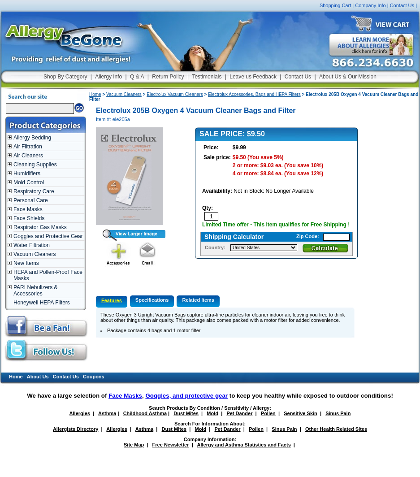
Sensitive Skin (300, 413)
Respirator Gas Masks (40, 227)
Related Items (198, 300)
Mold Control (28, 182)
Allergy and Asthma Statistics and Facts (243, 444)
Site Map (134, 444)
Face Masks (28, 209)
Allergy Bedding (32, 137)
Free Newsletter (170, 444)
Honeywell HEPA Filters (41, 302)
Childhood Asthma (145, 413)
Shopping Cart (335, 5)
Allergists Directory (75, 429)
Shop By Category (65, 77)
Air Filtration (27, 146)
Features (111, 300)
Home (95, 94)
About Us (38, 376)
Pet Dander (239, 413)
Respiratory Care (33, 191)
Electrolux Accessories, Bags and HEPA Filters (254, 94)
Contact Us (402, 5)
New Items (26, 263)
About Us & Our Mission (348, 77)
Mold (212, 413)
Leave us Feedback (253, 77)
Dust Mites (186, 413)
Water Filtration (31, 245)
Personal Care (30, 200)
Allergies (79, 413)
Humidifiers (26, 173)
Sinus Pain (338, 413)
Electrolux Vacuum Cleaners (175, 94)
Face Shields (28, 218)
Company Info (370, 5)
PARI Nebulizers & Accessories (35, 290)
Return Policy (168, 77)
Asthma (107, 413)
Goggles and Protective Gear (48, 236)
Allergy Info (108, 77)
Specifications (152, 300)
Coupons (93, 376)
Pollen (268, 413)
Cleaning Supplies (35, 164)
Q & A (137, 77)
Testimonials (206, 77)
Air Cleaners (28, 155)
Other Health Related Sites (336, 429)
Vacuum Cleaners (34, 254)
